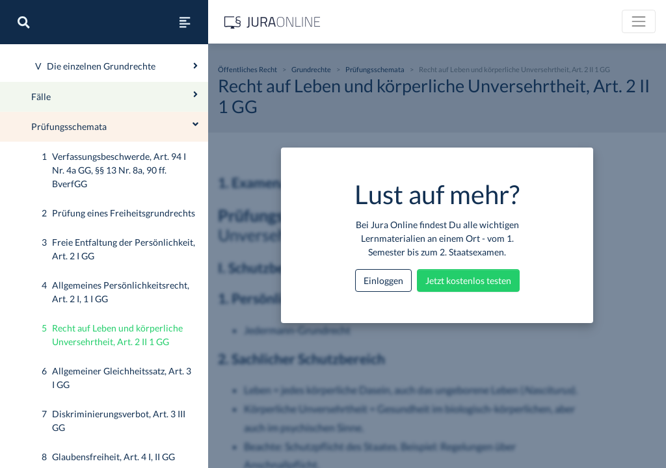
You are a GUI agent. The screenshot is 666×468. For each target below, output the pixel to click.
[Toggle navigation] (639, 21)
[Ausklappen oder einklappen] (195, 112)
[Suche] (23, 22)
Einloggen (383, 280)
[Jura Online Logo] (272, 21)
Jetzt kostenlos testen (468, 280)
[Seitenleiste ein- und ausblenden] (185, 22)
